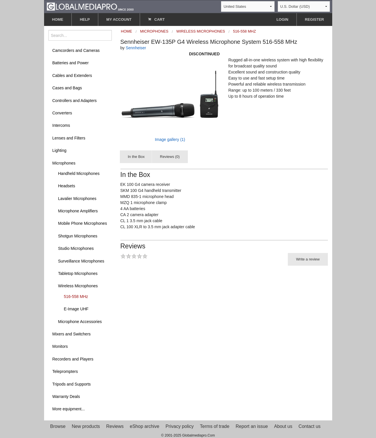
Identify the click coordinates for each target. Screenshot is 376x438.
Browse (57, 426)
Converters (62, 113)
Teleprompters (65, 371)
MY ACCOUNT (118, 19)
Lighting (59, 150)
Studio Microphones (76, 248)
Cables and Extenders (72, 75)
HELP (85, 19)
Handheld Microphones (79, 173)
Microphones (63, 163)
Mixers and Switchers (71, 334)
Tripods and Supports (71, 384)
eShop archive (144, 426)
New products (86, 426)
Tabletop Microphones (78, 273)
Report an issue (252, 426)
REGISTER (314, 19)
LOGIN (282, 19)
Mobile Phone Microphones (82, 223)
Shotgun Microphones (77, 236)
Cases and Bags (67, 88)
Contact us (309, 426)
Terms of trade (214, 426)
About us (283, 426)
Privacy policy (179, 426)
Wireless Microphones (78, 286)
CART (156, 19)
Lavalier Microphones (77, 198)
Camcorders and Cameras (76, 50)
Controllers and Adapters (74, 100)
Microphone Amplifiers (78, 211)
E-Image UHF (76, 309)
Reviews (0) (170, 156)
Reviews (114, 426)
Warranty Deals (66, 396)
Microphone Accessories (80, 321)
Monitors (60, 346)
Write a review (308, 259)
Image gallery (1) (170, 139)
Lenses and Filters (68, 138)
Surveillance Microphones (81, 261)
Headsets (66, 186)
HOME (57, 19)
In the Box (136, 156)
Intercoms (61, 125)
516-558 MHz (76, 296)
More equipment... (68, 409)
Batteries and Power (70, 63)
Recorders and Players (72, 359)
